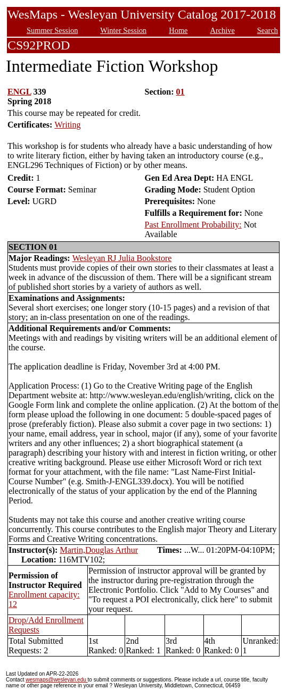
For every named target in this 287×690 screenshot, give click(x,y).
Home (178, 30)
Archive (222, 30)
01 (180, 91)
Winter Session (123, 30)
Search (267, 30)
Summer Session (52, 30)
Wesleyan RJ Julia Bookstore (122, 258)
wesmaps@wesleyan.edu (56, 680)
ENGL (19, 91)
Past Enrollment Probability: (192, 224)
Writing (67, 124)
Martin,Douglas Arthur (99, 549)
